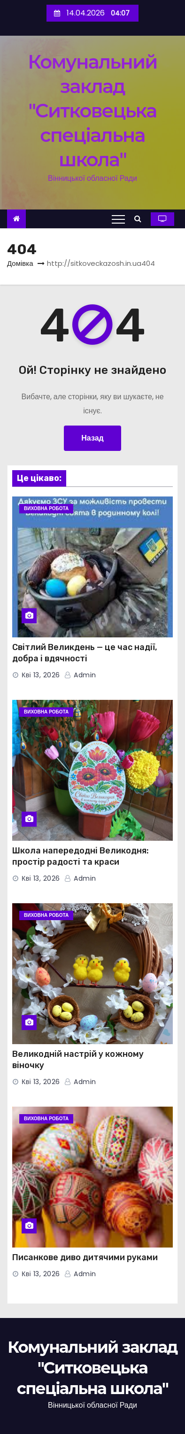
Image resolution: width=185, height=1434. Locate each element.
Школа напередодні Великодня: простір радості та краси (80, 856)
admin (80, 675)
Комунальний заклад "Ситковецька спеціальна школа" (92, 110)
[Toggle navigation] (118, 218)
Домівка (20, 263)
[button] (140, 219)
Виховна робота (46, 508)
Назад (92, 438)
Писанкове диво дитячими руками (85, 1257)
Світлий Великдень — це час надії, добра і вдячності (84, 653)
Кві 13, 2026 (41, 675)
